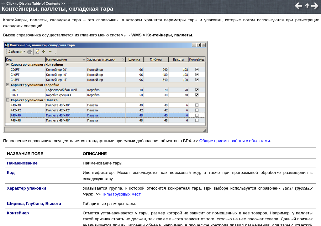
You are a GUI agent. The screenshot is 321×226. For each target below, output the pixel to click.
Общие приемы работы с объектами (234, 140)
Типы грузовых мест (121, 194)
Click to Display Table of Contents (33, 3)
